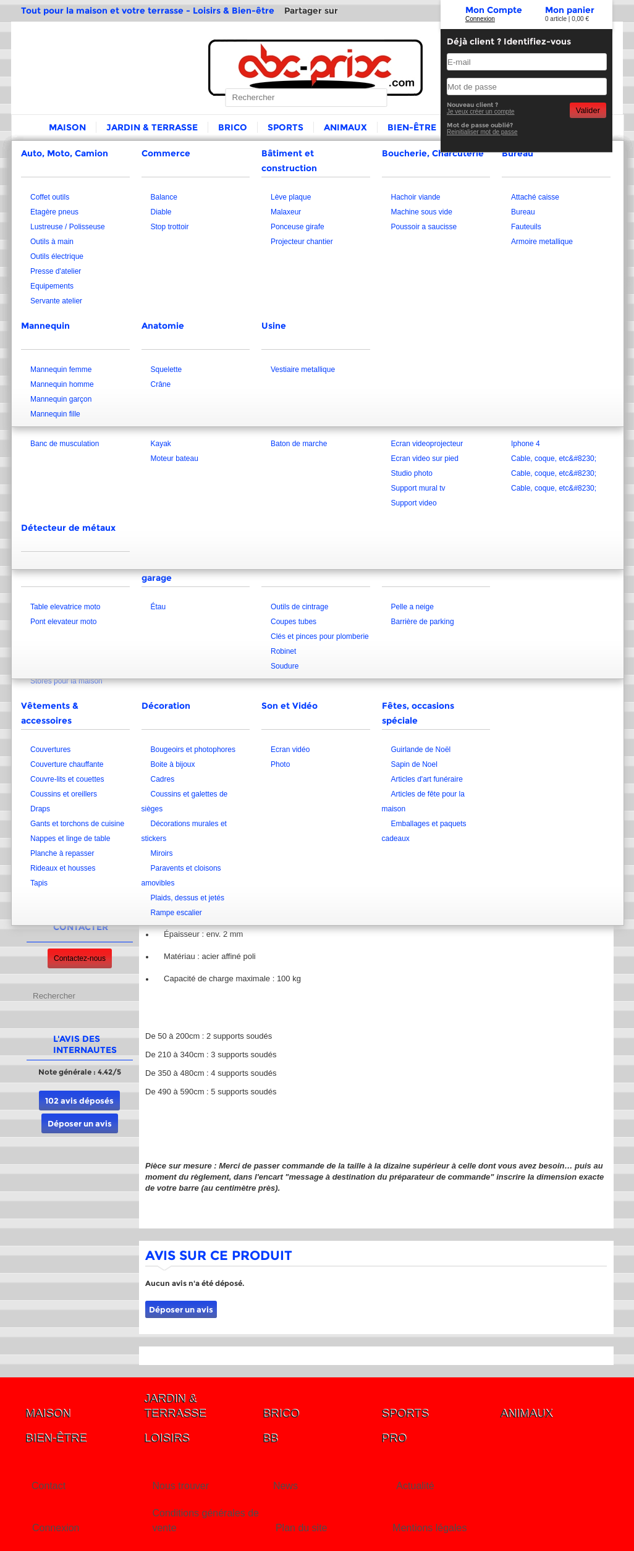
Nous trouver (180, 1486)
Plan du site (302, 1528)
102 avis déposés (79, 1100)
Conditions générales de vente (205, 1520)
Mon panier (569, 9)
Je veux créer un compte (481, 111)
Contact (49, 1486)
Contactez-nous (80, 958)
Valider (588, 110)
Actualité (415, 1486)
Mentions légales (429, 1528)
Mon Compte (493, 9)
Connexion (480, 18)
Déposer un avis (80, 1123)
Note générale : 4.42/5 (79, 1071)
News (285, 1486)
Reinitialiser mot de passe (482, 132)
